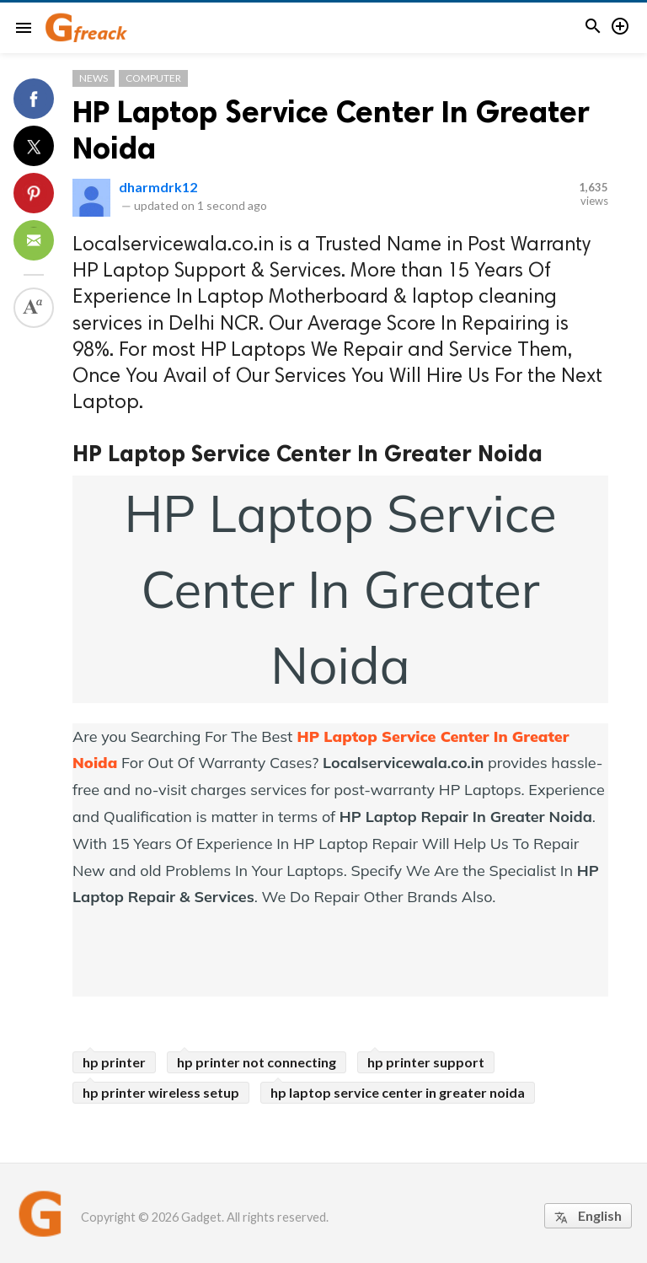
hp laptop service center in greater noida (397, 1092)
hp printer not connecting (256, 1062)
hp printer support (425, 1062)
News (93, 78)
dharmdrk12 (158, 187)
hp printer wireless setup (161, 1092)
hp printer (114, 1062)
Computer (153, 78)
